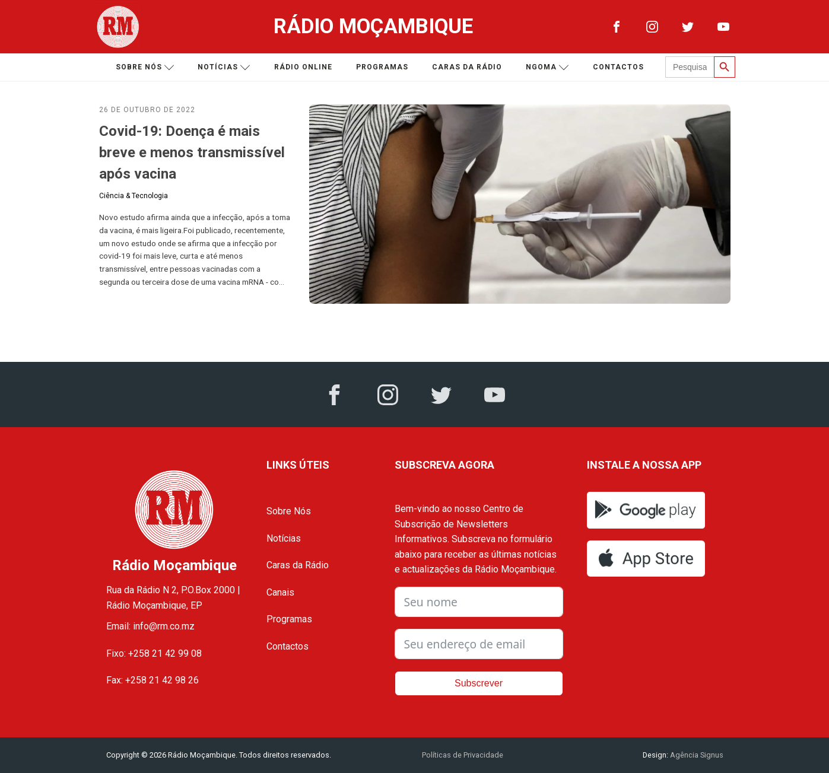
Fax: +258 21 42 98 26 (152, 680)
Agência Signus (695, 754)
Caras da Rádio (467, 67)
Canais (280, 592)
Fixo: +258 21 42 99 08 (154, 653)
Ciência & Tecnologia (133, 196)
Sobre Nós (288, 511)
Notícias (224, 67)
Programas (382, 67)
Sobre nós (145, 67)
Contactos (618, 67)
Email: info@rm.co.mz (150, 626)
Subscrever (479, 683)
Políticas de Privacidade (462, 754)
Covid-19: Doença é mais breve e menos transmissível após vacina (192, 152)
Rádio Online (303, 67)
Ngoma (547, 67)
